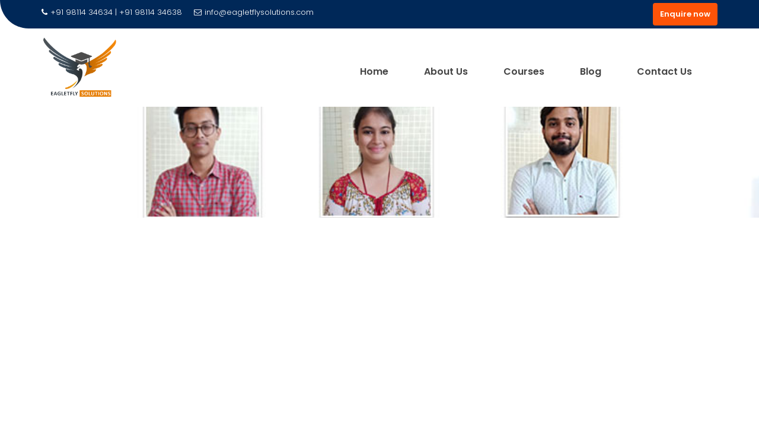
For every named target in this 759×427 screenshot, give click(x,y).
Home (374, 71)
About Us (446, 71)
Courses (523, 71)
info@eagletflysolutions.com (254, 12)
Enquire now (685, 14)
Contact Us (664, 71)
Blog (590, 71)
